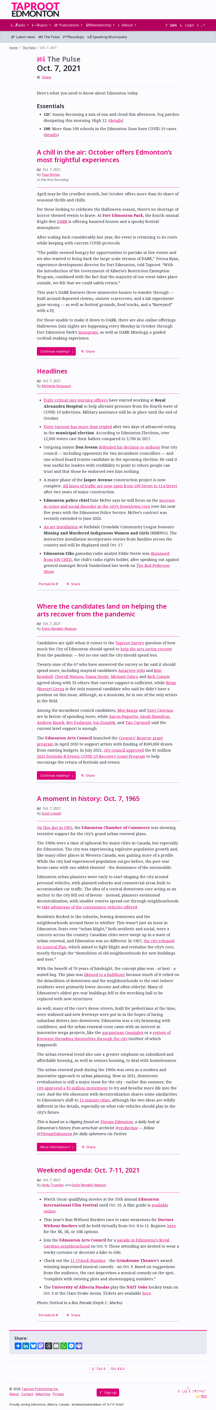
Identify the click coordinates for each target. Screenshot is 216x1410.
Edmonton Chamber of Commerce (116, 827)
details (116, 120)
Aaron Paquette (123, 716)
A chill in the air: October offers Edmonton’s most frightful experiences (104, 156)
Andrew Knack (50, 722)
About (14, 1394)
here (171, 1225)
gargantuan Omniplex (122, 1032)
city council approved (124, 750)
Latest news (23, 37)
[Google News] (179, 1391)
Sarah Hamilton (155, 716)
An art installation (61, 526)
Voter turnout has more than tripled (78, 426)
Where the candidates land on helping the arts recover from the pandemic (102, 610)
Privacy (58, 1394)
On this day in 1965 (54, 827)
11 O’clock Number (88, 1260)
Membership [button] (99, 25)
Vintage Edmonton (116, 1121)
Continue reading (56, 351)
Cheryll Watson (69, 676)
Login (187, 25)
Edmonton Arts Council (68, 737)
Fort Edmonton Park (123, 215)
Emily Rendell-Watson (59, 628)
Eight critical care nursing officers (76, 400)
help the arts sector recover (146, 648)
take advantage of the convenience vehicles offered (89, 907)
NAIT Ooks (137, 1287)
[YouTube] (189, 1391)
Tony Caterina (160, 710)
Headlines (52, 371)
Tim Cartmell (137, 722)
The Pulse (49, 37)
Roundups (73, 37)
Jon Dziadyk (104, 722)
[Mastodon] (194, 1391)
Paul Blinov (51, 174)
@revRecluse (126, 1127)
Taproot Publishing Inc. (40, 1389)
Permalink (49, 584)
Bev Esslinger (78, 722)
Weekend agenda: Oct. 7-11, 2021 (88, 1170)
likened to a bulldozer (104, 974)
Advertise (42, 1394)
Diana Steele (97, 676)
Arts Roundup (58, 179)
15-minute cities (95, 1100)
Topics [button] (40, 25)
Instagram (88, 332)
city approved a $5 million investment (72, 1088)
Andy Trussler (53, 1185)
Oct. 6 (98, 1368)
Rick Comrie (158, 676)
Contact (27, 1394)
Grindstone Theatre (136, 1260)
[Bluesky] (199, 1391)
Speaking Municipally (107, 37)
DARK (62, 221)
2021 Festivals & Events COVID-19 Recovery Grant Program (91, 756)
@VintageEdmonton (54, 1133)
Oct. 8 (117, 1368)
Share (46, 77)
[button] (201, 25)
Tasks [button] (18, 25)
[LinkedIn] (184, 1391)
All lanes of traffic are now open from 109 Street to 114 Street (120, 485)
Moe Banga (127, 710)
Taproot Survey (129, 642)
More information (56, 1147)
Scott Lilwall (51, 813)
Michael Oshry (124, 676)
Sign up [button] (107, 1392)
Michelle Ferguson (56, 386)
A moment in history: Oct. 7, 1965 (88, 798)
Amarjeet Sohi (131, 670)
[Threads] (204, 1391)
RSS (204, 1396)
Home (13, 48)
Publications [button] (67, 25)
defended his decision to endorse (129, 447)
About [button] (126, 25)
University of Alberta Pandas (80, 1287)
